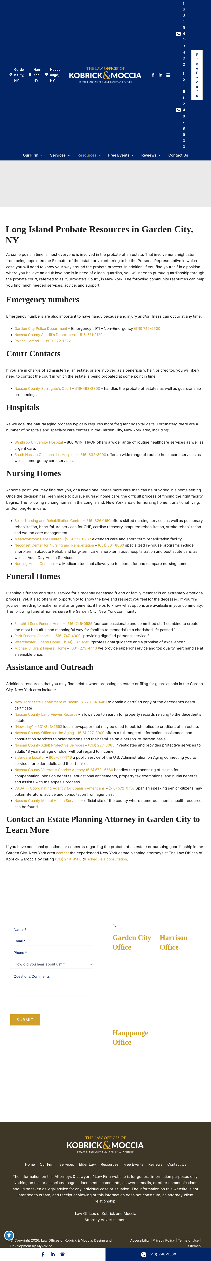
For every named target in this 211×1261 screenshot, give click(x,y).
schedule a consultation (109, 858)
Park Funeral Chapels (33, 635)
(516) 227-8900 (94, 732)
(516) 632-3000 (96, 454)
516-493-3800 (90, 388)
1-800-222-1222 (59, 341)
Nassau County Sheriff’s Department (47, 335)
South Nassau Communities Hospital (46, 454)
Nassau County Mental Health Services (48, 800)
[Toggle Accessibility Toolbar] (9, 1235)
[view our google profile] (168, 75)
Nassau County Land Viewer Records (47, 714)
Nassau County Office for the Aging (45, 732)
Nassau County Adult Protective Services (50, 744)
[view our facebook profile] (153, 75)
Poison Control (27, 341)
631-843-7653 (50, 726)
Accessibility (140, 1245)
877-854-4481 (97, 701)
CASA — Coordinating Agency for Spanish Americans (61, 787)
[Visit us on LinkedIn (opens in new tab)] (53, 1254)
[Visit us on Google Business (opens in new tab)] (63, 1254)
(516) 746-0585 (82, 623)
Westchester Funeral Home (38, 641)
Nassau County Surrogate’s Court (44, 388)
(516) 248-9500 (69, 858)
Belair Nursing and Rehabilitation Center (49, 520)
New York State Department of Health (47, 701)
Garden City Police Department (41, 328)
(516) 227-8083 (104, 744)
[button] (197, 75)
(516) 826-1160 (101, 520)
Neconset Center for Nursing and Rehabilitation (56, 545)
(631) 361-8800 (115, 545)
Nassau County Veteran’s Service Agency (51, 769)
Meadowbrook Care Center (38, 539)
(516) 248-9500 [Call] (184, 110)
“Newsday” (24, 726)
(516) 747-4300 (69, 635)
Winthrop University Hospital (39, 442)
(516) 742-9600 (149, 328)
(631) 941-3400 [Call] (184, 34)
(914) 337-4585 (80, 641)
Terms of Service (47, 1002)
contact (62, 852)
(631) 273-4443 (86, 648)
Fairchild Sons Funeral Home (39, 623)
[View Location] (17, 75)
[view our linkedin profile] (160, 75)
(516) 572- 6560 (102, 769)
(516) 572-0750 (125, 787)
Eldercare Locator (30, 757)
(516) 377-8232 (80, 539)
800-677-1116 (61, 757)
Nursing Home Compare (35, 563)
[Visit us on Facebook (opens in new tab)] (42, 1254)
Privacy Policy (19, 1002)
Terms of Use (188, 1245)
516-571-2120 (95, 335)
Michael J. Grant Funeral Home (41, 648)
